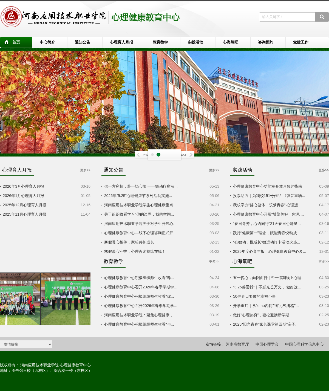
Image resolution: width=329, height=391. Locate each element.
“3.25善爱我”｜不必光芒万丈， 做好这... (267, 287)
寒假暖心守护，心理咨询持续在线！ (135, 251)
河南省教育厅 (237, 344)
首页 (16, 42)
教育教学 (160, 42)
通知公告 (82, 42)
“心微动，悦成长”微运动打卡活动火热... (266, 242)
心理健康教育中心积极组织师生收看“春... (139, 278)
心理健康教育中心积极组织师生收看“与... (139, 324)
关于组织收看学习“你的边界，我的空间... (139, 214)
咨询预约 (265, 42)
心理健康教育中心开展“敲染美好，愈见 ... (268, 214)
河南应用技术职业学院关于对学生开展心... (140, 223)
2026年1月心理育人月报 (23, 195)
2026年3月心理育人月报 (23, 186)
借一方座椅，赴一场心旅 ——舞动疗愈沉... (141, 186)
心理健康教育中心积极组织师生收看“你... (139, 296)
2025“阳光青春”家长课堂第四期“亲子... (266, 324)
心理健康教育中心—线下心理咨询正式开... (140, 233)
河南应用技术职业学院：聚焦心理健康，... (140, 315)
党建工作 (300, 42)
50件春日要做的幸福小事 (254, 296)
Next (185, 155)
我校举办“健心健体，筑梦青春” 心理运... (267, 205)
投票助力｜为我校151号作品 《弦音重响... (269, 195)
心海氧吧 (230, 42)
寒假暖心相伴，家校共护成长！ (131, 242)
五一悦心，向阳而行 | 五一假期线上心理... (269, 278)
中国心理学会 (267, 344)
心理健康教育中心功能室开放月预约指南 (267, 186)
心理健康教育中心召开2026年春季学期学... (140, 287)
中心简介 (47, 42)
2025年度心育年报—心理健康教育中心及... (269, 251)
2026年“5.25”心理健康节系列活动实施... (138, 195)
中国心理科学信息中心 (304, 344)
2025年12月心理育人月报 (24, 205)
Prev (144, 155)
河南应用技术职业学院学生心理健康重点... (140, 205)
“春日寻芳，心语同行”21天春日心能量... (267, 223)
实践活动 (195, 42)
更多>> (85, 170)
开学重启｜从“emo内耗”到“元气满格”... (266, 305)
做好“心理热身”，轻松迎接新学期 (261, 315)
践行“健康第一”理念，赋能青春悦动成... (266, 233)
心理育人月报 (121, 42)
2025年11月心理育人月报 (24, 214)
